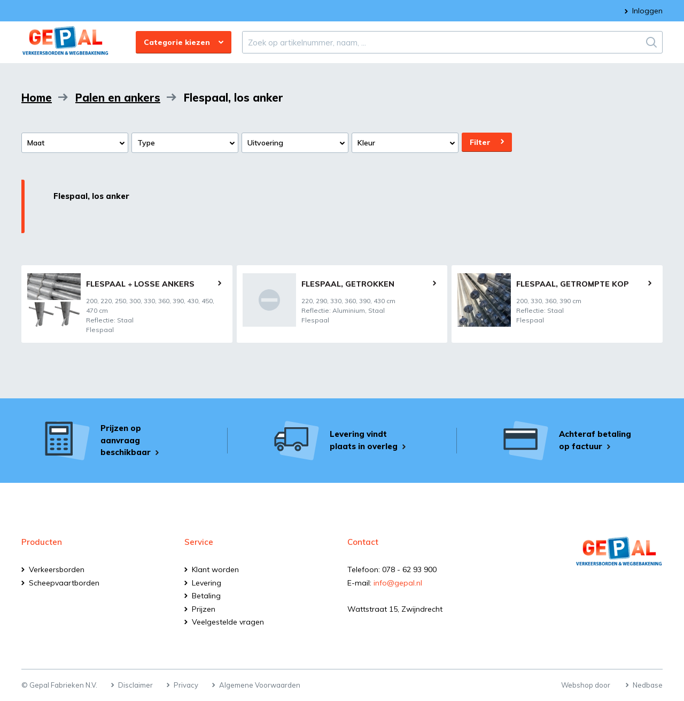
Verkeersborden (56, 569)
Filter (480, 142)
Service (198, 542)
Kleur (366, 143)
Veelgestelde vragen (228, 622)
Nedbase (648, 685)
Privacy (186, 685)
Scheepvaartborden (64, 583)
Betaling (206, 595)
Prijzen (203, 609)
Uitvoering (265, 143)
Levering (206, 583)
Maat (35, 143)
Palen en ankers (117, 97)
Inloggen (647, 10)
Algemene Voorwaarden (259, 685)
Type (146, 143)
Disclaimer (135, 685)
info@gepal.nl (398, 583)
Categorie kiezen (177, 42)
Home (36, 97)
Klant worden (215, 569)
